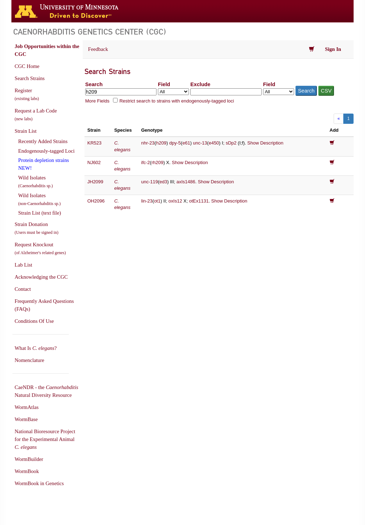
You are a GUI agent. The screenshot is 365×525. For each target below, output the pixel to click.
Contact (23, 289)
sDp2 (231, 143)
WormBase (26, 419)
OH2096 (95, 201)
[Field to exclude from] (278, 91)
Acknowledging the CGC (41, 277)
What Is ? (36, 348)
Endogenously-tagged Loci (46, 151)
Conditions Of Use (34, 321)
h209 (161, 143)
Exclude (200, 84)
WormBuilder (29, 459)
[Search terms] (120, 91)
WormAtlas (26, 407)
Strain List (25, 131)
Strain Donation (36, 228)
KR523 (94, 143)
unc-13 (200, 143)
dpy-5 (175, 143)
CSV (326, 91)
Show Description (265, 143)
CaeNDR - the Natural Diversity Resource (46, 391)
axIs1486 (185, 181)
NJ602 (94, 162)
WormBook (27, 471)
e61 (186, 143)
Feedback (98, 49)
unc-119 (149, 181)
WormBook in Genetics (39, 483)
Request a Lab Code (36, 114)
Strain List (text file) (39, 213)
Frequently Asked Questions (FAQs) (44, 305)
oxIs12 (175, 201)
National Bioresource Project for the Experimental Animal (45, 439)
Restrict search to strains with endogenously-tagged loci (176, 101)
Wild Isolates (35, 181)
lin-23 (147, 201)
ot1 (157, 201)
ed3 (163, 181)
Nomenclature (29, 360)
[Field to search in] (173, 91)
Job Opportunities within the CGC (47, 50)
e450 (214, 143)
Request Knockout (40, 248)
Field (164, 84)
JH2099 (95, 181)
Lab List (23, 265)
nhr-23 (148, 143)
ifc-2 (145, 162)
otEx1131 (199, 201)
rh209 (157, 162)
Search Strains (30, 78)
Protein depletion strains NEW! (43, 164)
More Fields (97, 101)
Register (27, 94)
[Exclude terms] (226, 91)
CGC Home (27, 66)
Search (94, 84)
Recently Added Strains (42, 141)
